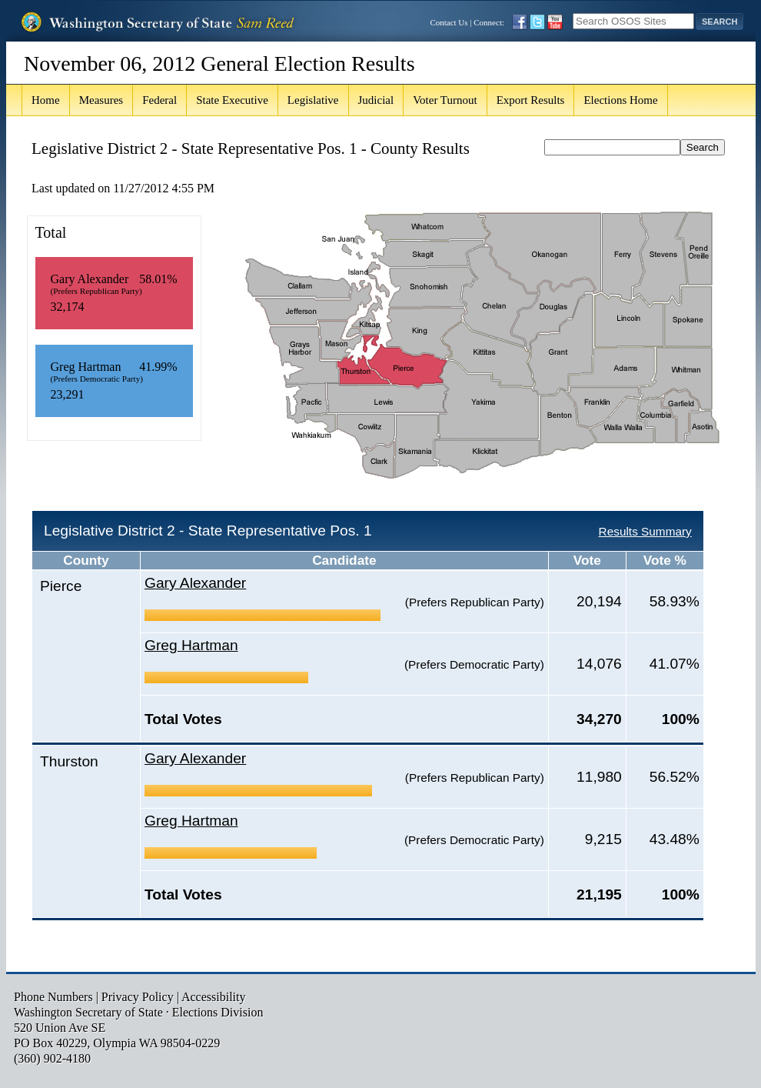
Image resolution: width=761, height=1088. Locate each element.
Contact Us (448, 22)
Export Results (531, 100)
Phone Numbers (53, 996)
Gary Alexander (195, 583)
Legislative (313, 100)
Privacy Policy (137, 996)
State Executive (232, 100)
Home (46, 100)
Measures (101, 100)
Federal (159, 100)
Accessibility (213, 996)
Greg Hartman (191, 645)
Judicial (376, 100)
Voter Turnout (445, 100)
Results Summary (645, 531)
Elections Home (620, 100)
